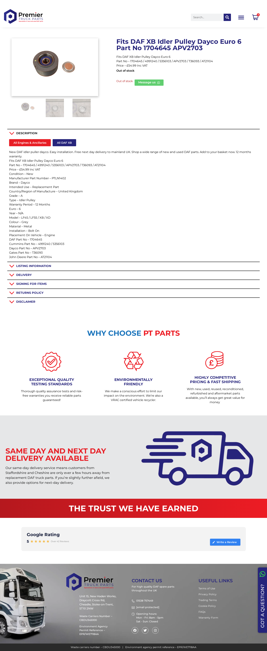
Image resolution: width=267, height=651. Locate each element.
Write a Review (224, 542)
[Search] (227, 17)
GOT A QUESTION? (262, 606)
